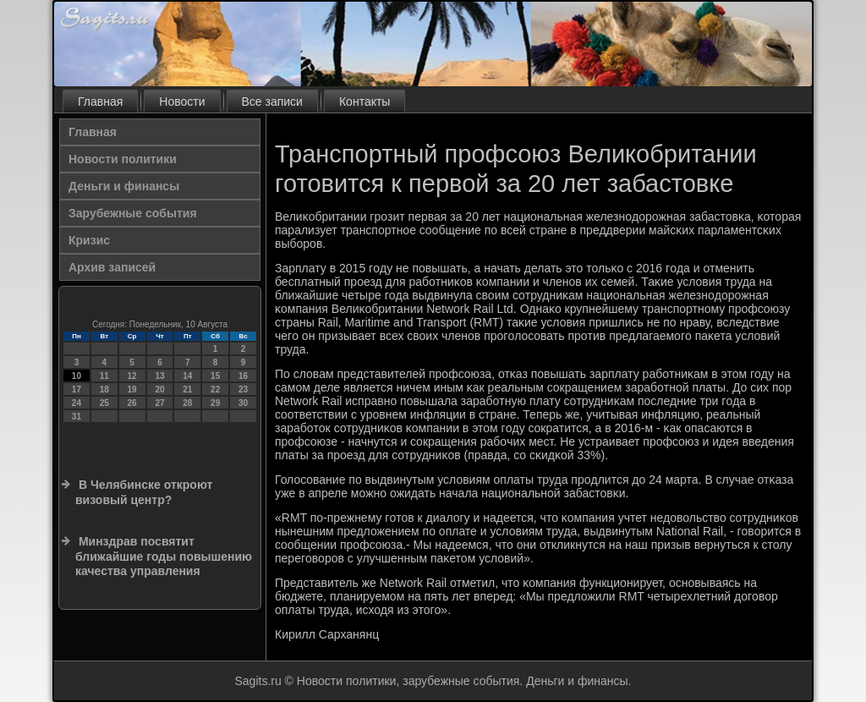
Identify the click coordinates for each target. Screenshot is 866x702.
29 (215, 403)
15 (215, 376)
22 (215, 389)
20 (159, 389)
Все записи (272, 101)
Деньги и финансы (124, 186)
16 (243, 376)
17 (76, 389)
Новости (182, 101)
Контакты (364, 101)
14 (187, 376)
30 (243, 403)
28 (187, 403)
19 (132, 389)
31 (76, 416)
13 (159, 376)
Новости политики (123, 159)
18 (104, 389)
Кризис (89, 240)
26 (132, 403)
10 (76, 376)
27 (159, 403)
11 (104, 376)
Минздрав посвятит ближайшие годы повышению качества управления (163, 556)
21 (187, 389)
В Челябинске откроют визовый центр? (143, 492)
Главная (100, 101)
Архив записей (112, 267)
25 (104, 403)
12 (132, 376)
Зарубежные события (133, 213)
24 (76, 403)
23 (243, 389)
